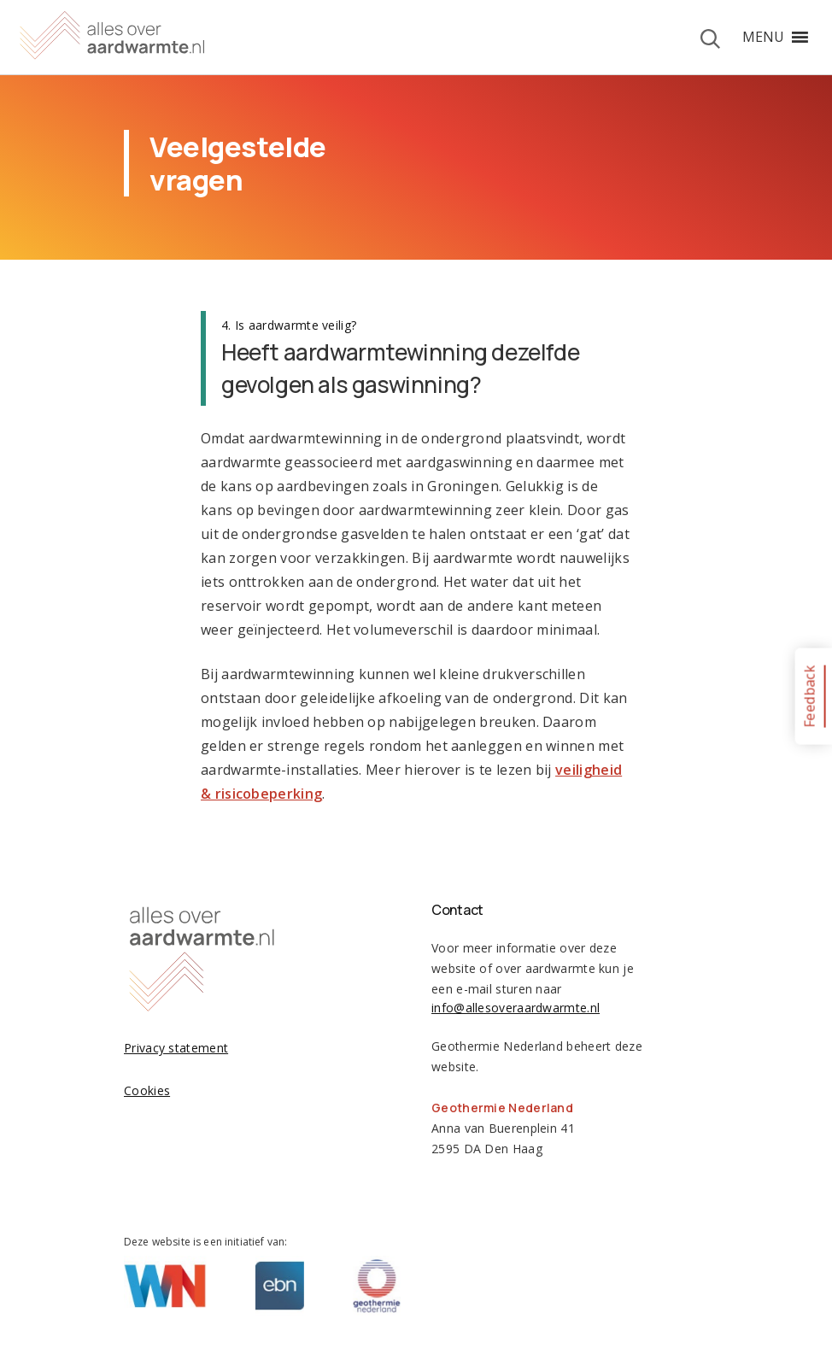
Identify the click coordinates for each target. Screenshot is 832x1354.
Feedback (809, 696)
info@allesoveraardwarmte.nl (515, 1007)
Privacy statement (176, 1048)
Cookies (147, 1090)
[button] (763, 37)
